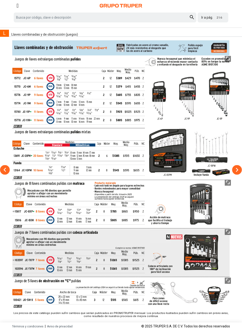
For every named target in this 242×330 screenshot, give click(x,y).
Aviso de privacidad (60, 326)
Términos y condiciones (27, 326)
